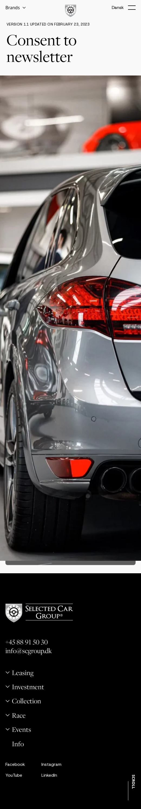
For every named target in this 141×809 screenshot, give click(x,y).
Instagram (51, 764)
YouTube (13, 775)
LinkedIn (49, 775)
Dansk (118, 7)
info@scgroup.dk (28, 650)
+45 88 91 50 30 (26, 642)
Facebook (15, 764)
